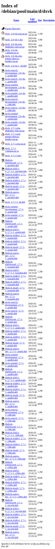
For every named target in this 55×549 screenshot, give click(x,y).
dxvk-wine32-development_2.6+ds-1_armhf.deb (15, 73)
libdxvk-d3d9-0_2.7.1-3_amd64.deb (15, 390)
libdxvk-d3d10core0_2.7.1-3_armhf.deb (14, 319)
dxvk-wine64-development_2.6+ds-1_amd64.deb (15, 87)
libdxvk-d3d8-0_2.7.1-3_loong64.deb (15, 277)
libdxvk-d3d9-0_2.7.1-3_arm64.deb (15, 242)
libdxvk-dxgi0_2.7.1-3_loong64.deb (15, 289)
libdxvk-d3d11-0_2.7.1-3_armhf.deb (15, 326)
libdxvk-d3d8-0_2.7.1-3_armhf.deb (15, 332)
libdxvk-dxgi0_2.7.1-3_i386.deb (15, 451)
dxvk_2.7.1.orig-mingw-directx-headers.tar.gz (13, 137)
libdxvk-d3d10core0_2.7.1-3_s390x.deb (14, 465)
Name (16, 20)
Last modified (32, 20)
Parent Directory (13, 28)
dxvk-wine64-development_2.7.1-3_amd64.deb (14, 357)
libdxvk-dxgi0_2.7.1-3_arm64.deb (15, 248)
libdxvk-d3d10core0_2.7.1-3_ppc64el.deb (14, 163)
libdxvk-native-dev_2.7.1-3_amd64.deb (12, 404)
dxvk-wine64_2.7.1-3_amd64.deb (14, 364)
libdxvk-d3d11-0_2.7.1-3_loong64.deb (16, 271)
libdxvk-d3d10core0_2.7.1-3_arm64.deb (14, 224)
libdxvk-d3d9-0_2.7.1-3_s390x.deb (15, 483)
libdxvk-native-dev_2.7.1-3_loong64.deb (12, 296)
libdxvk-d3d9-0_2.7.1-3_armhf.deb (15, 338)
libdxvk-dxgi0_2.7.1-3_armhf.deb (15, 344)
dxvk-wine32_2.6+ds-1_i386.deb (15, 109)
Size (40, 20)
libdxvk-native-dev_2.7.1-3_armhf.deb (16, 350)
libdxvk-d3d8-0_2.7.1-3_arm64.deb (15, 236)
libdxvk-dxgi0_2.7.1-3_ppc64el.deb (15, 187)
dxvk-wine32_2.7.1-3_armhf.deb (14, 312)
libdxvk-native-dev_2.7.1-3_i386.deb (15, 457)
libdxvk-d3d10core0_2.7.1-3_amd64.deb (14, 372)
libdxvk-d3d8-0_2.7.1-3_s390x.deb (15, 477)
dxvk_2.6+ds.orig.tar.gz (16, 34)
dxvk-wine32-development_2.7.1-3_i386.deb (14, 412)
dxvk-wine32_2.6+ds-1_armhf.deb (15, 80)
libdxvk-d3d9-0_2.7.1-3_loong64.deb (15, 283)
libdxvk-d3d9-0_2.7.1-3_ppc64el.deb (15, 181)
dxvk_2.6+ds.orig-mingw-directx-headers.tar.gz (13, 59)
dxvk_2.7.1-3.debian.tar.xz (12, 149)
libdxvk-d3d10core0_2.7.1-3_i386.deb (14, 427)
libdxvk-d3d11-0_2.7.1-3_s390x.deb (15, 472)
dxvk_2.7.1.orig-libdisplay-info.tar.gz (15, 129)
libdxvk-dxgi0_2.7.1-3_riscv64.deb (15, 527)
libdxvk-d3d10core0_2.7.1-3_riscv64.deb (14, 503)
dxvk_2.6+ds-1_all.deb (16, 66)
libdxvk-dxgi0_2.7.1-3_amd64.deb (15, 396)
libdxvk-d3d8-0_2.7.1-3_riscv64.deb (15, 515)
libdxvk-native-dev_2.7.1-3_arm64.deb (12, 256)
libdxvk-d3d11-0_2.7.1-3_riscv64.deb (15, 510)
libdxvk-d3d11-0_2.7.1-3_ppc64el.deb (16, 170)
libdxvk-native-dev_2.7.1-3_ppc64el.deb (12, 195)
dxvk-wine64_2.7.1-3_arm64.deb (14, 216)
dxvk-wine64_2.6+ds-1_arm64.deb (15, 123)
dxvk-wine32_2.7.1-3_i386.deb (14, 419)
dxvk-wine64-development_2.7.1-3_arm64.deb (14, 209)
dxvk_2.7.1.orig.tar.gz (15, 144)
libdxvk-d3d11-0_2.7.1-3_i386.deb (14, 434)
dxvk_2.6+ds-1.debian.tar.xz (12, 51)
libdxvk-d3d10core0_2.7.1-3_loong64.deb (14, 264)
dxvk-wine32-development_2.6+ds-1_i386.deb (15, 102)
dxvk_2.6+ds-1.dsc (14, 39)
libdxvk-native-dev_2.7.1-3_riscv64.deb (12, 535)
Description (49, 20)
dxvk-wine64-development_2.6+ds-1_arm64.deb (15, 116)
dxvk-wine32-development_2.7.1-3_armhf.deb (14, 305)
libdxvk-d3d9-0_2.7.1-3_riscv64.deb (15, 521)
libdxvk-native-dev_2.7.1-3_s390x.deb (16, 495)
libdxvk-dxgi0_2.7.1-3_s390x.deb (15, 489)
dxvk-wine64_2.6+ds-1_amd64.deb (15, 94)
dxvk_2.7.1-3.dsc (13, 155)
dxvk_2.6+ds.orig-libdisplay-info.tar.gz (15, 45)
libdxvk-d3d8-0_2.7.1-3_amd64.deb (15, 384)
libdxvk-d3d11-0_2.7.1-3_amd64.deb (15, 379)
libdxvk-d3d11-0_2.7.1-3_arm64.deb (15, 231)
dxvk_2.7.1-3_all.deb (15, 202)
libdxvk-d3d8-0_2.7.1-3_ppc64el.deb (15, 175)
